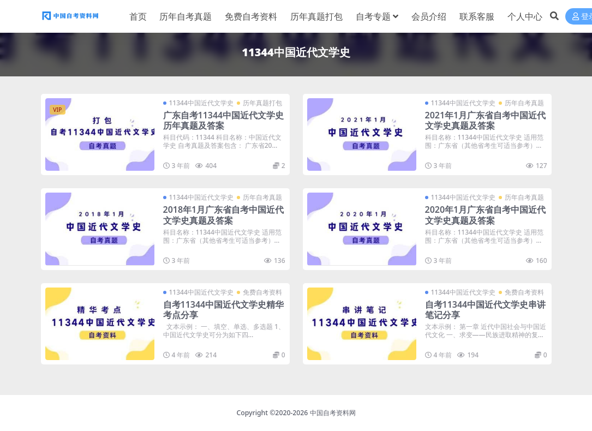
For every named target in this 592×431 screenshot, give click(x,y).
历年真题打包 (262, 102)
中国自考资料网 (333, 412)
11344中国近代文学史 (201, 102)
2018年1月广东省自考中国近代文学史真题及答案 (223, 214)
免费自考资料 (262, 292)
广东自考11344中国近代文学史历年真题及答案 (223, 120)
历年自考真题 (524, 102)
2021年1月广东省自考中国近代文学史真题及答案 (485, 120)
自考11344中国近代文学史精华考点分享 (223, 309)
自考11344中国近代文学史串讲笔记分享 (485, 309)
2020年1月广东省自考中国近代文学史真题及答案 (485, 214)
